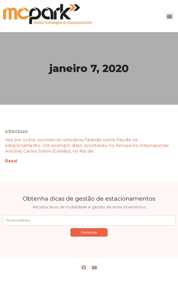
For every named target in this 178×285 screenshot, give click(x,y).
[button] (169, 16)
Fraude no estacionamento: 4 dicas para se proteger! (74, 121)
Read (11, 160)
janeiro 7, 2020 (89, 68)
